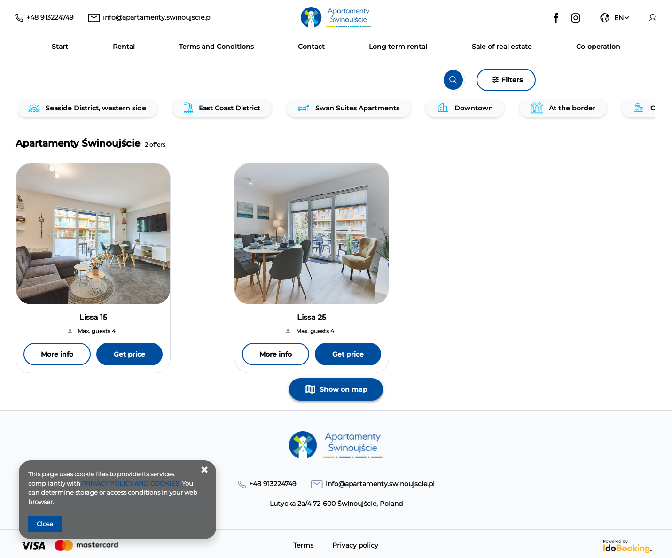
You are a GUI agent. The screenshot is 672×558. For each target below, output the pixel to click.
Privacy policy (355, 546)
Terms (303, 546)
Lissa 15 (93, 317)
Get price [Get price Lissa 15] (129, 354)
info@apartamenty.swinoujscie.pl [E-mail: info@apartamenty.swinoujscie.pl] (157, 17)
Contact (311, 46)
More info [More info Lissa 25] (275, 354)
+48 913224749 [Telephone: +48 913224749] (50, 17)
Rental (124, 46)
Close (45, 523)
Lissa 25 (311, 317)
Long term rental (398, 46)
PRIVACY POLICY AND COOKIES (130, 483)
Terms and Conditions (216, 46)
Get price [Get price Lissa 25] (348, 354)
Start (60, 46)
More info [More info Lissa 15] (57, 354)
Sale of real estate (502, 46)
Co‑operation (598, 46)
